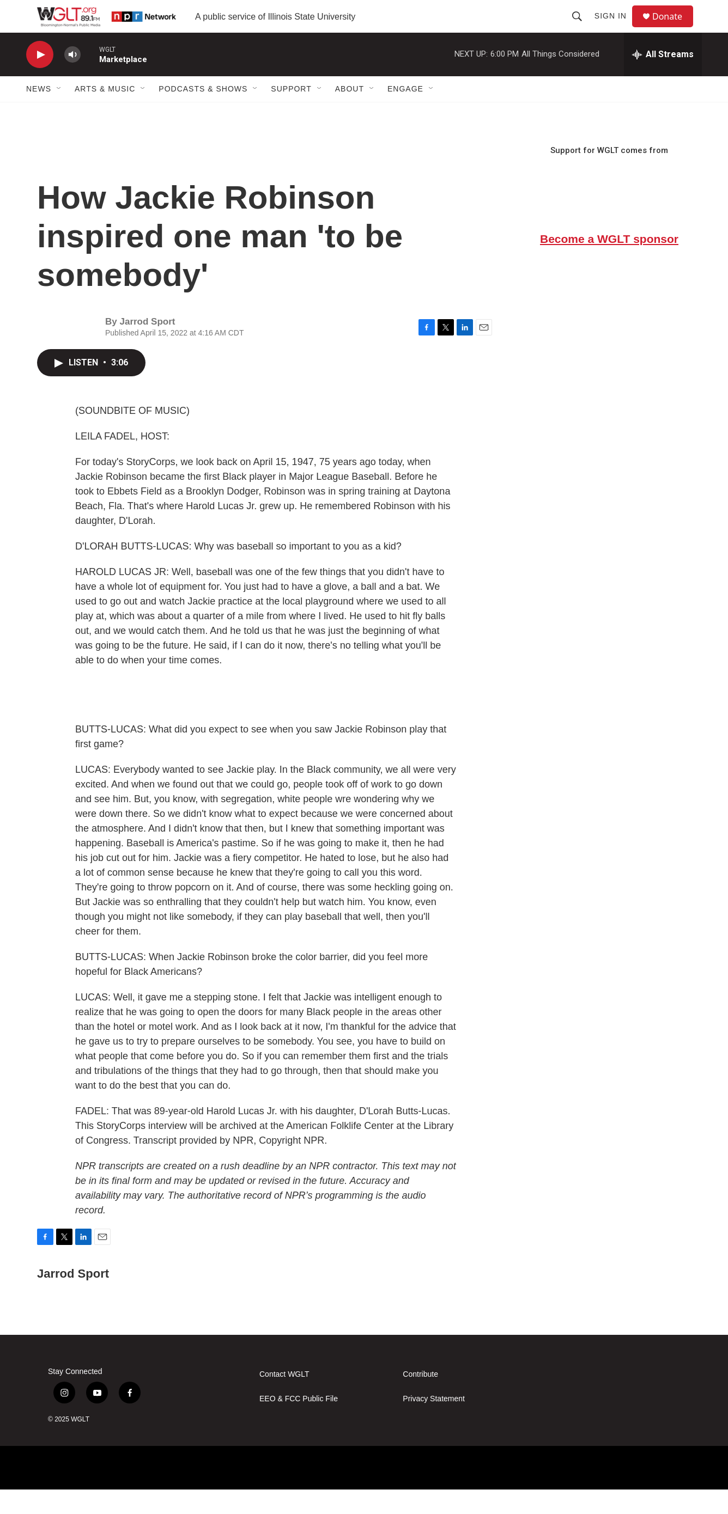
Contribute (420, 1399)
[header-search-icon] (582, 28)
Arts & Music (105, 113)
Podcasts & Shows (203, 113)
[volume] (72, 79)
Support (291, 113)
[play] (39, 79)
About (349, 113)
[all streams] (663, 79)
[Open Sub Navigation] (59, 113)
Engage (405, 113)
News (38, 113)
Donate (674, 28)
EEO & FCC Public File (298, 1423)
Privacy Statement (434, 1423)
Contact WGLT (284, 1399)
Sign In (615, 28)
